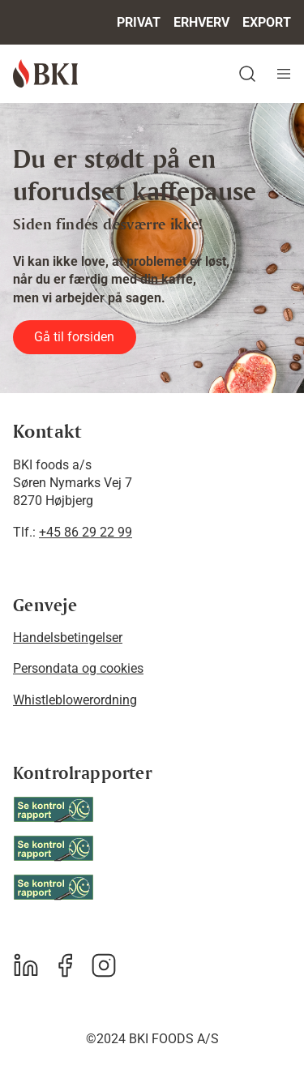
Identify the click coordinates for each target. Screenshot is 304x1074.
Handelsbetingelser (67, 637)
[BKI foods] (45, 73)
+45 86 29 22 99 (85, 532)
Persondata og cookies (78, 668)
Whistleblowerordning (75, 700)
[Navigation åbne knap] (284, 74)
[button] (158, 73)
